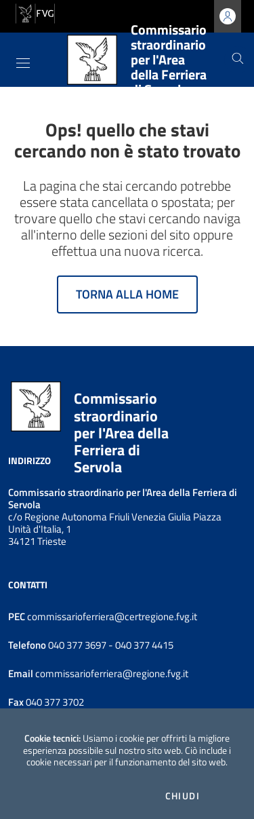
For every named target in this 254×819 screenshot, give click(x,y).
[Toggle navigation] (23, 63)
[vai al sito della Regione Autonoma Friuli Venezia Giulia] (35, 12)
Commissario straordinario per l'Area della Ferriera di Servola (121, 433)
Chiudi (182, 796)
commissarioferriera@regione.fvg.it (110, 673)
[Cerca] (237, 59)
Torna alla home (127, 294)
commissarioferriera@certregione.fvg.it (112, 616)
